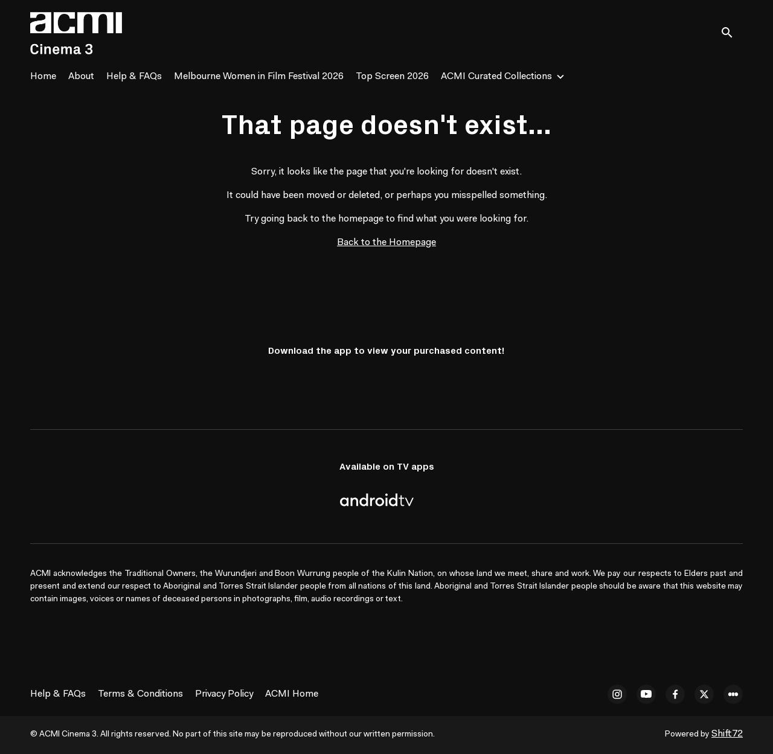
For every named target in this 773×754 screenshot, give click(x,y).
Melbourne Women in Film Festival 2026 (259, 76)
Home (43, 76)
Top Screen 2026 (392, 76)
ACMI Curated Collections (496, 76)
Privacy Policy (224, 694)
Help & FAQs (134, 76)
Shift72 (727, 734)
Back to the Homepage (386, 243)
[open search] (732, 33)
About (81, 76)
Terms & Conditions (140, 694)
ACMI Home (291, 694)
